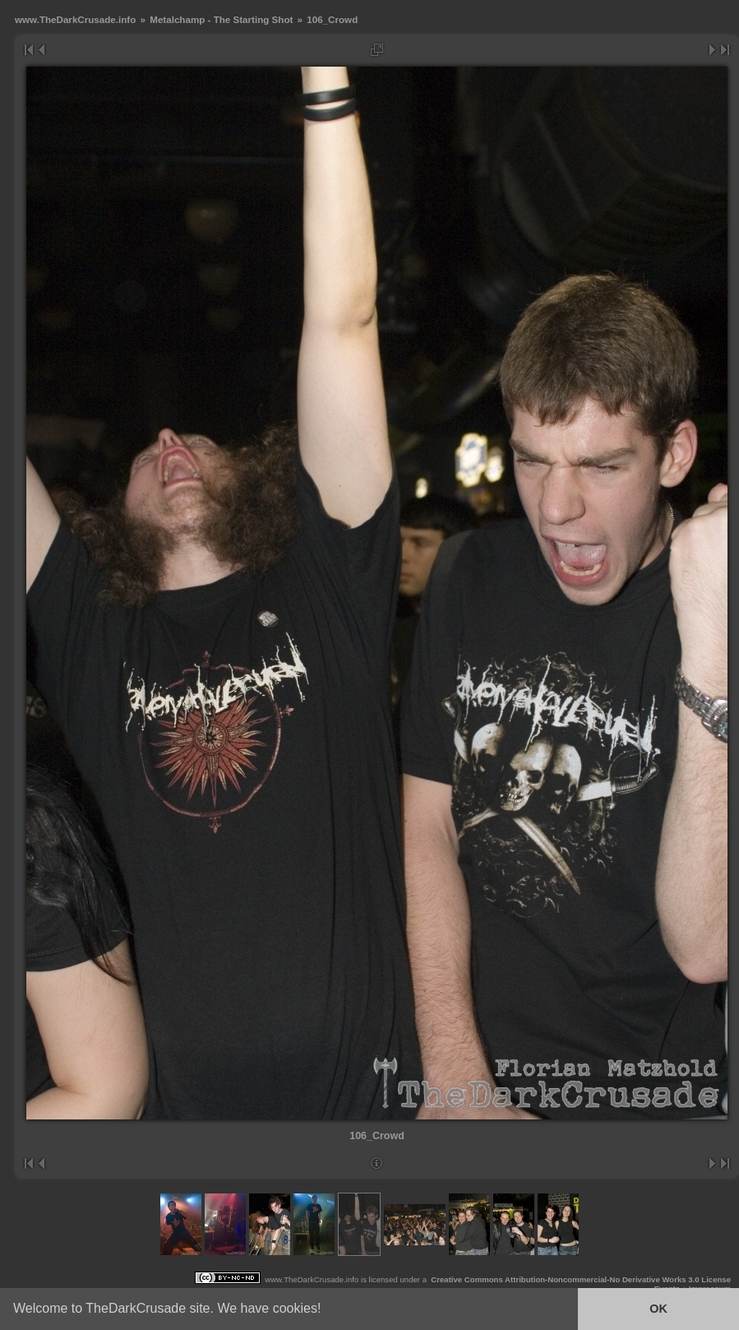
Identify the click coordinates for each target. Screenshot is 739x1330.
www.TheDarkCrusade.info (75, 19)
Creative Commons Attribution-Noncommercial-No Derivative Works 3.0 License (581, 1279)
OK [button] (658, 1308)
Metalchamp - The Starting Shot (221, 19)
